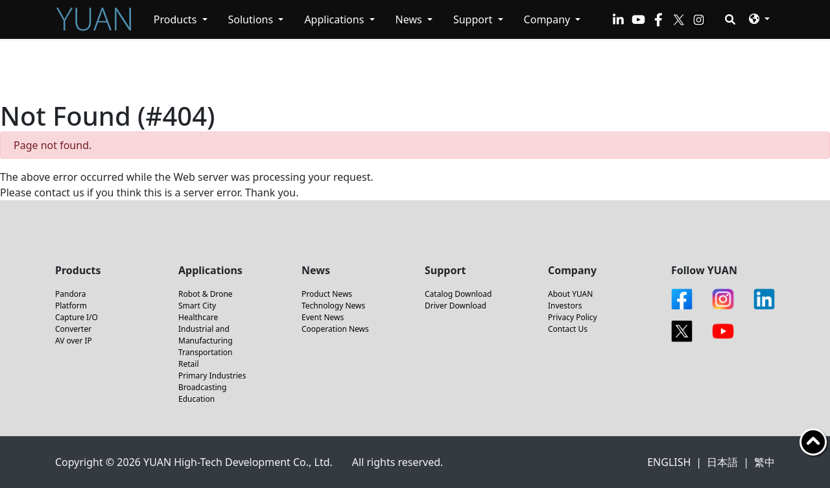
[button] (759, 18)
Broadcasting (202, 387)
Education (196, 398)
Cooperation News (335, 328)
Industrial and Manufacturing (205, 334)
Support (474, 19)
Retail (188, 363)
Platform (71, 305)
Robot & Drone (205, 293)
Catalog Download (458, 293)
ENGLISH (669, 462)
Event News (323, 317)
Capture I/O (76, 317)
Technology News (333, 305)
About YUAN (570, 293)
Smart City (197, 305)
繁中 (764, 462)
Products (177, 19)
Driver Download (455, 305)
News (410, 19)
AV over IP (73, 340)
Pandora (70, 293)
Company (548, 19)
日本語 (722, 462)
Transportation (205, 352)
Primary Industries (212, 375)
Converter (73, 328)
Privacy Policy (572, 317)
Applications (335, 19)
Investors (565, 305)
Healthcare (198, 317)
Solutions (252, 19)
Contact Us (567, 328)
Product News (327, 293)
